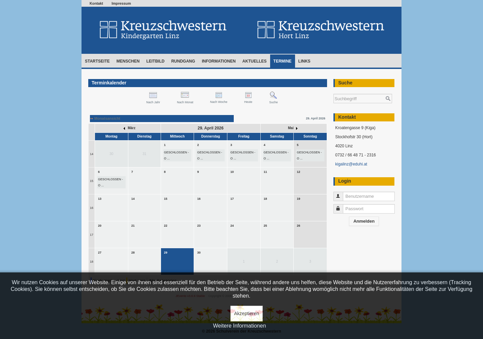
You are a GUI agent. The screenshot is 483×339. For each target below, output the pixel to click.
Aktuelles (255, 61)
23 (198, 225)
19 (298, 198)
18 (265, 198)
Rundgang (183, 61)
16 (91, 208)
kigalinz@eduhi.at (351, 164)
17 (232, 198)
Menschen (128, 61)
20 (99, 225)
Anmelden (364, 221)
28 (133, 252)
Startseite (97, 61)
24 (232, 225)
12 (298, 172)
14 (91, 154)
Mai (292, 128)
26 (298, 225)
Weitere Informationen (239, 326)
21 (133, 225)
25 (265, 225)
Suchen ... (333, 90)
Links (304, 61)
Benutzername (341, 193)
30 (198, 252)
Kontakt (96, 3)
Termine (282, 61)
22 (165, 225)
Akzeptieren (246, 313)
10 (232, 172)
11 (265, 172)
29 (165, 252)
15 (91, 181)
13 (99, 198)
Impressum (121, 3)
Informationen (218, 61)
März (129, 128)
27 (99, 252)
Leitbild (155, 61)
